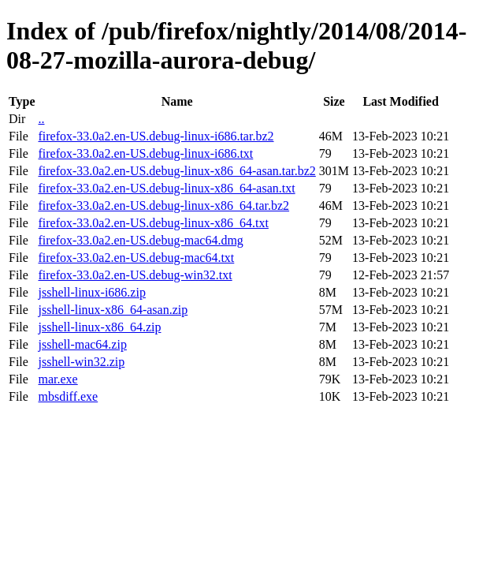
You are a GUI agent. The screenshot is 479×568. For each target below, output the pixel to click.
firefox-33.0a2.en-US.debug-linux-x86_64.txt (153, 223)
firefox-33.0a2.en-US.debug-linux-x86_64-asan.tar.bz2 (176, 171)
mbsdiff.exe (68, 396)
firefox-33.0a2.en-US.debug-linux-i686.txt (145, 153)
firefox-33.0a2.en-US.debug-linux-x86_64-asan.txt (166, 188)
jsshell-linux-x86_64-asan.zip (113, 309)
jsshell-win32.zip (81, 361)
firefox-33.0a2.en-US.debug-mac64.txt (136, 257)
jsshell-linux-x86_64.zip (99, 327)
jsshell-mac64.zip (82, 344)
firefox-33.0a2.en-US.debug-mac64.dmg (140, 240)
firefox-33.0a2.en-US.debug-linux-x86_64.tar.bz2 (163, 205)
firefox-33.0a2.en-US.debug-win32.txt (135, 275)
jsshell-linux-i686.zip (91, 292)
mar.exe (57, 379)
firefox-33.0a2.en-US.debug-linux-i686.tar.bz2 (155, 136)
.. (41, 118)
